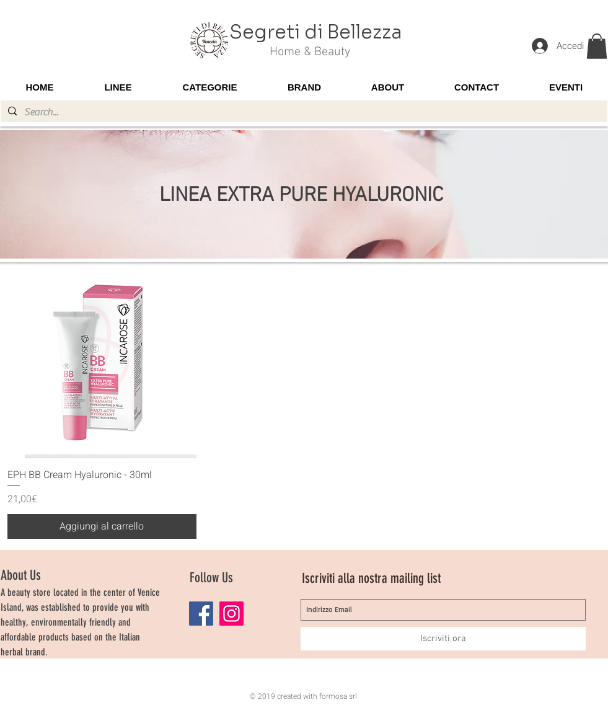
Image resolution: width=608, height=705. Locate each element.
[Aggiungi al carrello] (102, 526)
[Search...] (302, 112)
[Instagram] (231, 613)
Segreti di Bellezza (315, 32)
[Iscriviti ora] (443, 638)
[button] (596, 46)
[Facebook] (201, 613)
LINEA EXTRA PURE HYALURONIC (301, 196)
